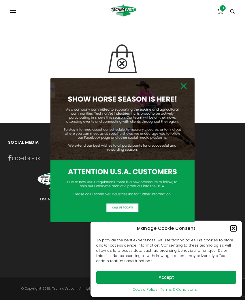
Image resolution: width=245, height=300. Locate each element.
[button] (233, 228)
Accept (166, 277)
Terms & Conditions (178, 289)
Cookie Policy (145, 289)
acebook (24, 158)
